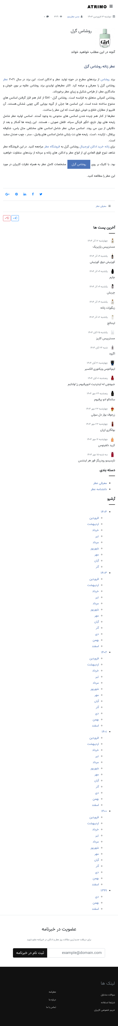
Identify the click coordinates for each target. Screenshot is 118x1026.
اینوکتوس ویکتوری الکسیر (100, 369)
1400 (104, 811)
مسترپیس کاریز (105, 338)
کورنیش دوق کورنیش (102, 262)
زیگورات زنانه (107, 307)
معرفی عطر (100, 483)
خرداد (95, 530)
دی (97, 634)
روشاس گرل (81, 31)
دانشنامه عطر (99, 489)
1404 (104, 511)
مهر (97, 554)
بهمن (96, 640)
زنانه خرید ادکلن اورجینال (94, 146)
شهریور (94, 548)
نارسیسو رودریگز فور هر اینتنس (96, 460)
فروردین (94, 518)
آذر (97, 566)
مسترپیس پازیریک (104, 246)
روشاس (105, 79)
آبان (96, 560)
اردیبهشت (93, 524)
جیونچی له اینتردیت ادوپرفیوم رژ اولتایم (91, 384)
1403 (104, 573)
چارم (112, 277)
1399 (104, 890)
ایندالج (111, 323)
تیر (97, 536)
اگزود (112, 353)
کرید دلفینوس (106, 445)
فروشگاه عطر (52, 146)
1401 (104, 731)
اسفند (95, 646)
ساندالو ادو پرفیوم (104, 399)
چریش (111, 292)
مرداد (96, 542)
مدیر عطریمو (73, 17)
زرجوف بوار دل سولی (103, 414)
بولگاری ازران (107, 430)
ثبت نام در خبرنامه (30, 953)
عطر (5, 79)
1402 (104, 652)
